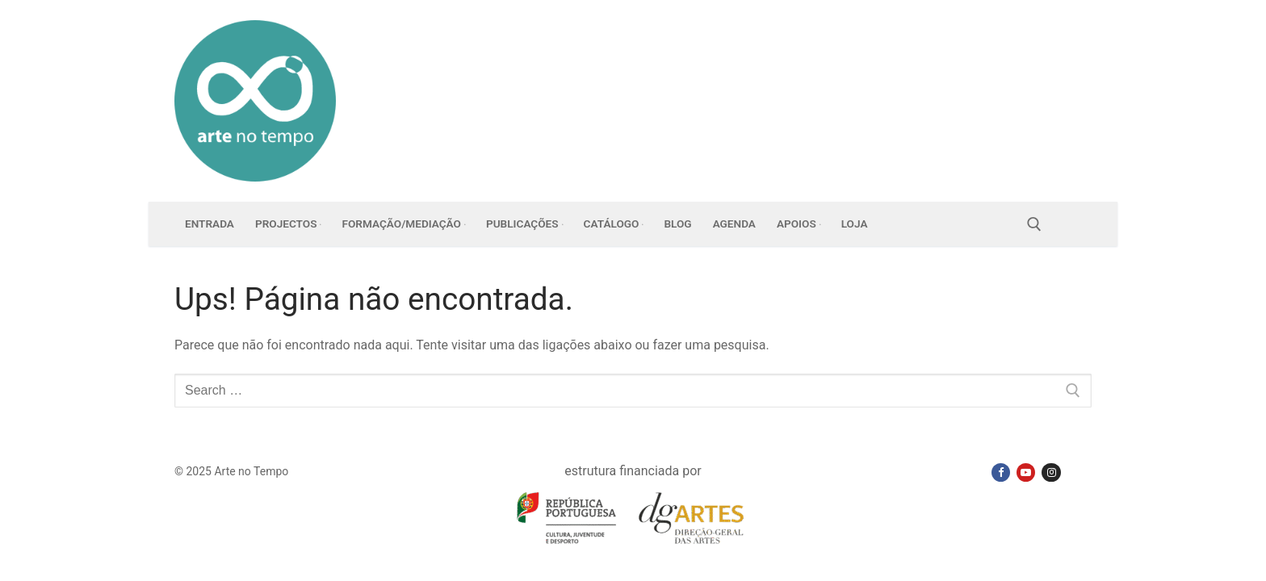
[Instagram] (1051, 472)
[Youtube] (1026, 472)
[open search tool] (1034, 224)
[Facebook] (1000, 472)
